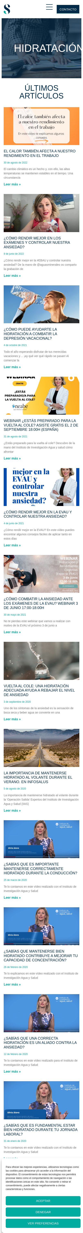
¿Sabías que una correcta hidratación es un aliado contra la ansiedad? (40, 1042)
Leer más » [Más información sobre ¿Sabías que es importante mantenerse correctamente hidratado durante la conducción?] (12, 897)
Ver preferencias (43, 1223)
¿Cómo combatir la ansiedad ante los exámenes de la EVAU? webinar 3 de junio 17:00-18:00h (41, 603)
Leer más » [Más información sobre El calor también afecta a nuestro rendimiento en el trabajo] (12, 184)
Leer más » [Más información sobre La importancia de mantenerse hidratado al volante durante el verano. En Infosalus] (12, 810)
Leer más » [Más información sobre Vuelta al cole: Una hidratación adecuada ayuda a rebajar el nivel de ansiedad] (12, 719)
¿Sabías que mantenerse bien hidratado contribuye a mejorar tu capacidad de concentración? (41, 955)
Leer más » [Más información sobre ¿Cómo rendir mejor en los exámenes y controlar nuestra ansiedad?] (12, 275)
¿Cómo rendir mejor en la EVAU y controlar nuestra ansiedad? (38, 514)
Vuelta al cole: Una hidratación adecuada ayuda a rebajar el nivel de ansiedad (39, 690)
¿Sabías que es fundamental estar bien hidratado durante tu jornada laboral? (40, 1129)
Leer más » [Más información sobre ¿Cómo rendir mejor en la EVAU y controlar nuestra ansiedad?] (12, 545)
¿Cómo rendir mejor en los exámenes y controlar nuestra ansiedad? (37, 242)
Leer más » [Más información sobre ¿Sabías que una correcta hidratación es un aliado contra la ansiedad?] (12, 1071)
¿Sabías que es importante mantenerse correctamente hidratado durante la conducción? (40, 868)
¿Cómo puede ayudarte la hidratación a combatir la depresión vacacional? (30, 333)
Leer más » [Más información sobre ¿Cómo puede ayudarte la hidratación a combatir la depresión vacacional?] (12, 367)
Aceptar (43, 1200)
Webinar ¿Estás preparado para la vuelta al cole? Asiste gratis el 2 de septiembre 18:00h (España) (41, 425)
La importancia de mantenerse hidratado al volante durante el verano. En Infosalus (38, 777)
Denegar (43, 1212)
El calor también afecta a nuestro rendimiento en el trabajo (39, 153)
